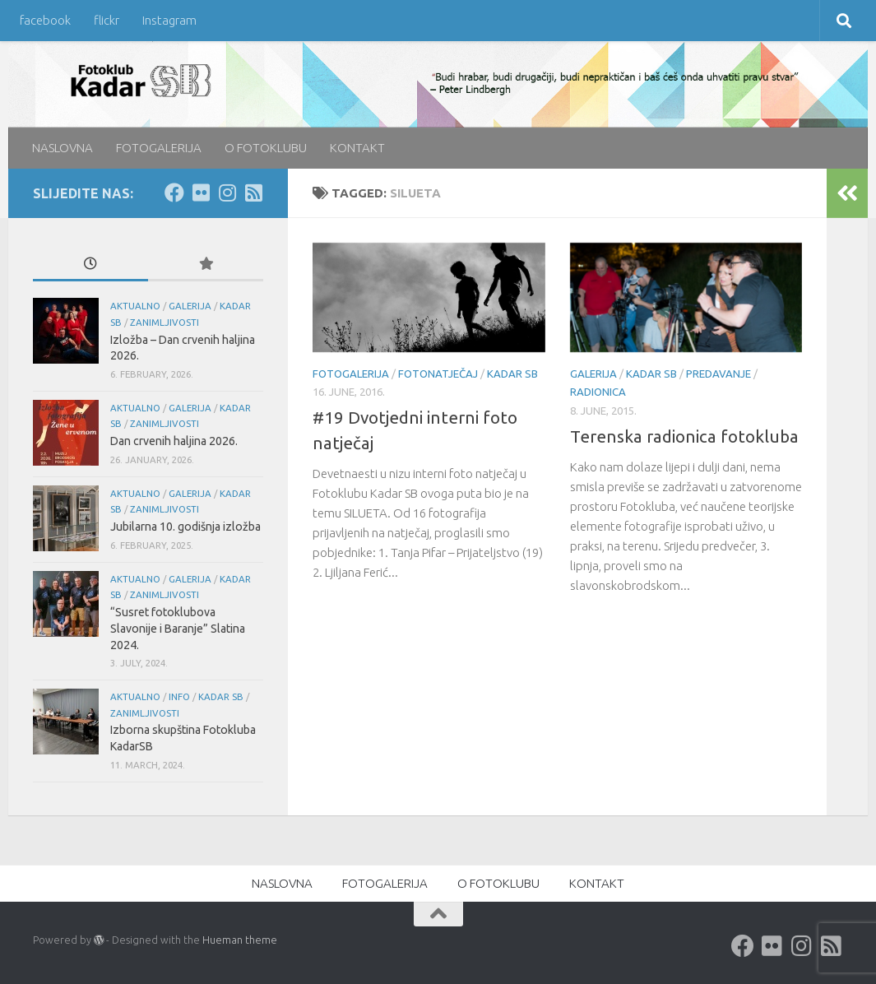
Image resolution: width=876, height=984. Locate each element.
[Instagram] (227, 192)
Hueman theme (239, 939)
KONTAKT (357, 148)
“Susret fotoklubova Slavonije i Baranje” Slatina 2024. (177, 628)
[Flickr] (201, 192)
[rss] (253, 192)
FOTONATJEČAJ (438, 373)
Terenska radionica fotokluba (684, 436)
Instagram (169, 20)
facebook (45, 20)
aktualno (135, 305)
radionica (598, 391)
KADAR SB (512, 373)
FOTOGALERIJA (159, 148)
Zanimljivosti (164, 322)
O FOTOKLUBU (266, 148)
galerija (593, 373)
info (179, 696)
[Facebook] (174, 192)
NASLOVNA (62, 148)
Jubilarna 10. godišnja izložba (185, 526)
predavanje (718, 373)
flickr (106, 20)
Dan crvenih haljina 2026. (174, 441)
